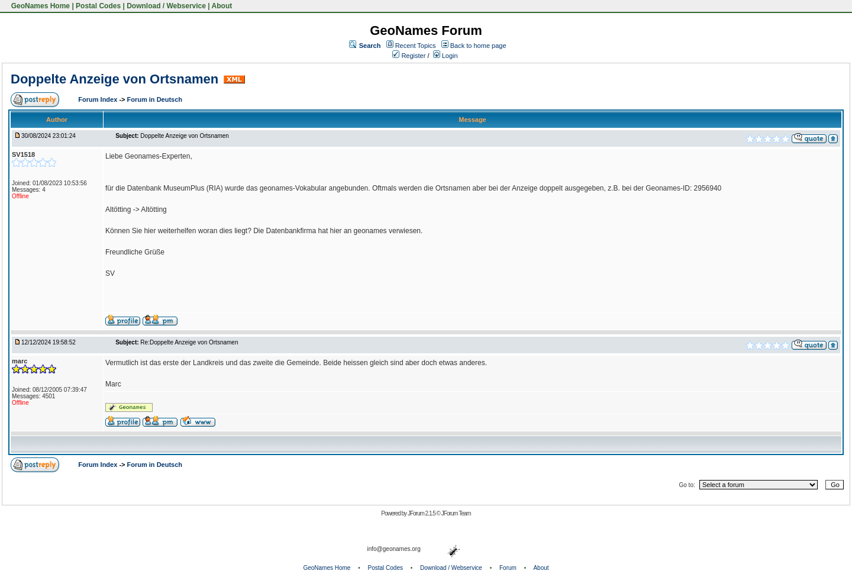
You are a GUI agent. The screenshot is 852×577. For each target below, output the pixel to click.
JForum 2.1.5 (422, 513)
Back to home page (478, 45)
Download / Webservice (166, 6)
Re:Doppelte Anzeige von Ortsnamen (189, 342)
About (222, 6)
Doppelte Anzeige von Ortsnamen (114, 79)
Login (445, 55)
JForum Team (456, 513)
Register (408, 55)
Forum (508, 568)
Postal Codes (98, 6)
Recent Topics (415, 45)
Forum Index (98, 99)
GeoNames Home (39, 6)
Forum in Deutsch (155, 99)
